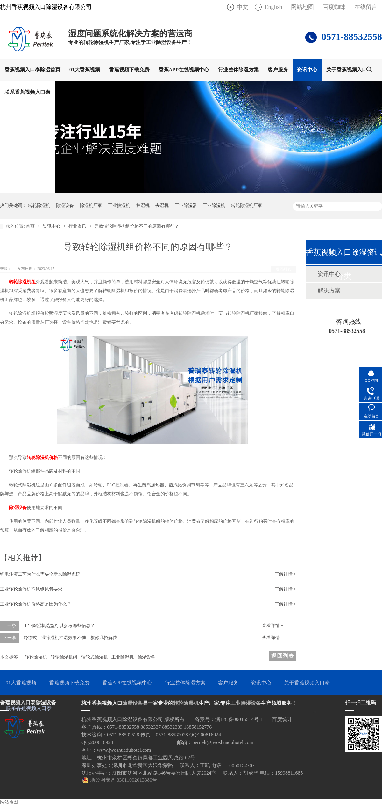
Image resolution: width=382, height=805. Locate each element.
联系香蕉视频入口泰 (27, 92)
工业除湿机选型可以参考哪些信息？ (59, 625)
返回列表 (283, 269)
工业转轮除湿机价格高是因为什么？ (35, 604)
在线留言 (365, 7)
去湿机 (162, 205)
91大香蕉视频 (84, 69)
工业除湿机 (214, 205)
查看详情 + (272, 625)
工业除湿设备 (245, 703)
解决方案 (329, 290)
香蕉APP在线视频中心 (184, 69)
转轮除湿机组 (64, 657)
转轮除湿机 (39, 205)
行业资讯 (78, 226)
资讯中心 (307, 69)
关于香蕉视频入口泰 (349, 69)
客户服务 (278, 69)
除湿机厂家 (91, 205)
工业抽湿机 (119, 205)
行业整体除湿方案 (238, 69)
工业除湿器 (186, 205)
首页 (31, 226)
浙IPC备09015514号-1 (239, 719)
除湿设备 (65, 205)
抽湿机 (143, 205)
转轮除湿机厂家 (246, 205)
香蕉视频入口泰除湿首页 (32, 69)
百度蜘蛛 (334, 7)
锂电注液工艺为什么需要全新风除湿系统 (40, 574)
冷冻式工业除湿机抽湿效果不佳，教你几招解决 (70, 637)
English (273, 7)
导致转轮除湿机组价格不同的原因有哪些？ (136, 226)
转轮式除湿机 (94, 657)
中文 (242, 7)
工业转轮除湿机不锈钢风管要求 (31, 589)
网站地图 (302, 7)
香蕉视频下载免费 (129, 69)
